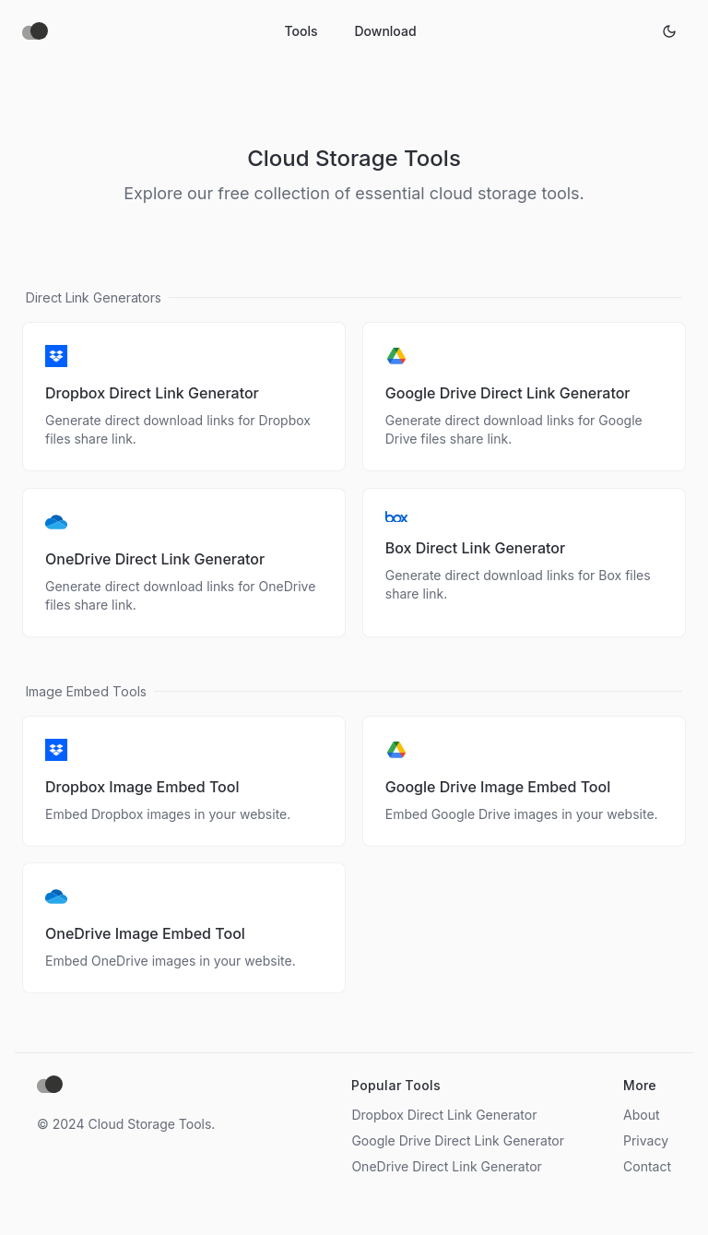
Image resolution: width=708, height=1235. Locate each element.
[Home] (35, 31)
